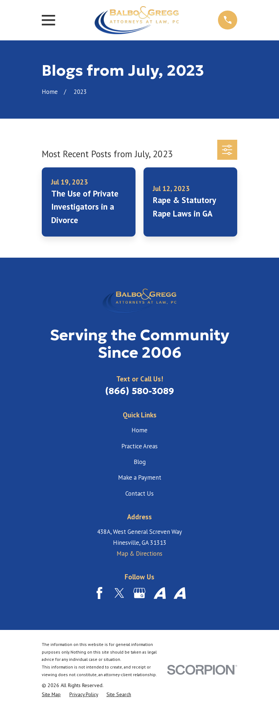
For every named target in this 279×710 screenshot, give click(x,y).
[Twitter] (119, 593)
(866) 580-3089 (139, 391)
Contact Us (139, 493)
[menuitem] (51, 694)
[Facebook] (99, 593)
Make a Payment (139, 477)
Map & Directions (139, 554)
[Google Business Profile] (139, 593)
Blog (140, 462)
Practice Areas (139, 446)
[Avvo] (160, 593)
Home (139, 430)
